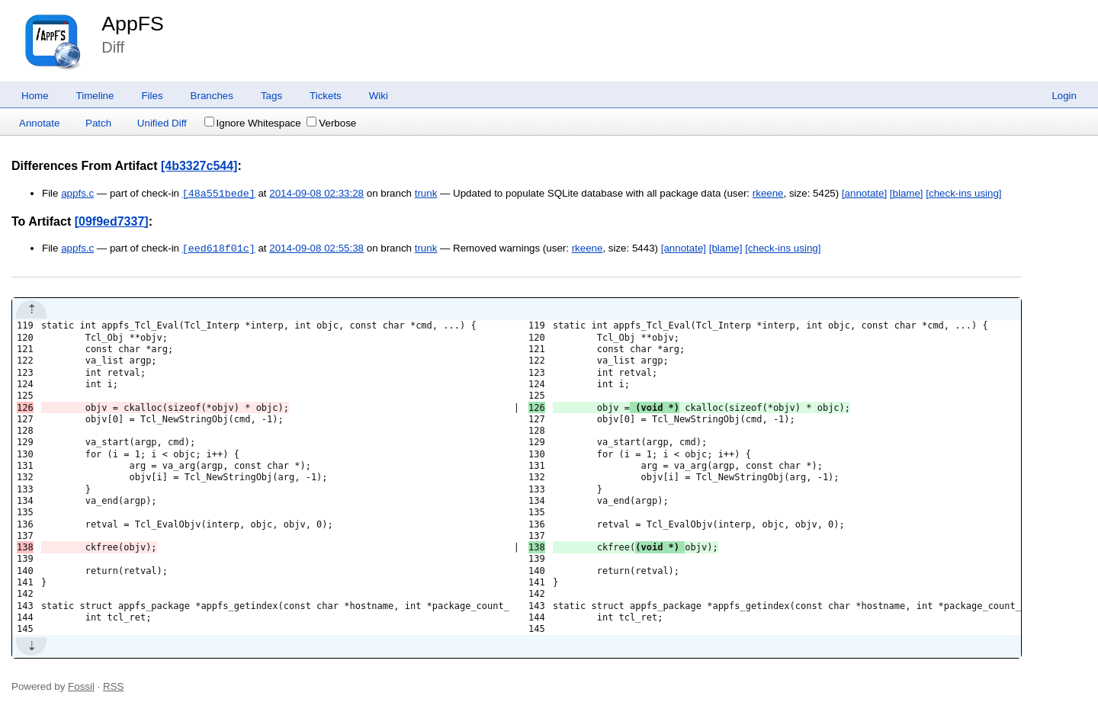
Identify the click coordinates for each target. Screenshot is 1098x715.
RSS (113, 686)
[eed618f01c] (218, 248)
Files (151, 95)
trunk (426, 194)
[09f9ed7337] (112, 221)
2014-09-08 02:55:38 (316, 249)
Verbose (331, 123)
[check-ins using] (963, 194)
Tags (271, 95)
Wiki (378, 95)
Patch (98, 123)
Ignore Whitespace (252, 123)
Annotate (39, 123)
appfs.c (77, 194)
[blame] (906, 194)
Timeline (95, 95)
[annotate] (864, 194)
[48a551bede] (218, 193)
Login (1064, 95)
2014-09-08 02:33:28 (316, 194)
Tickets (326, 95)
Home (35, 95)
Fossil (81, 686)
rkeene (768, 194)
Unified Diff (162, 123)
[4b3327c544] (199, 165)
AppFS (132, 23)
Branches (212, 95)
